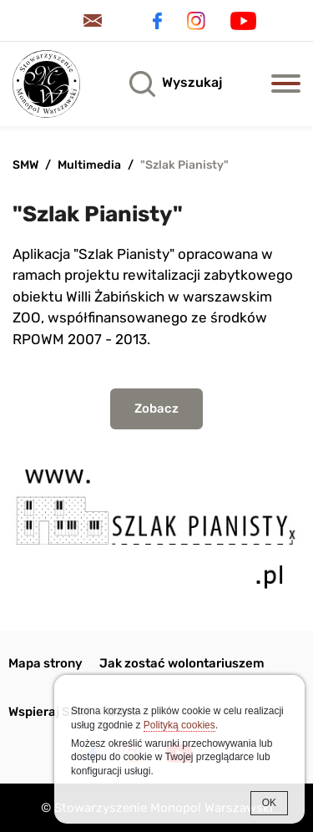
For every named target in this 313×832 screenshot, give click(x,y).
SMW (25, 165)
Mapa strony (45, 663)
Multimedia (89, 165)
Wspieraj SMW (49, 711)
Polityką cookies (179, 725)
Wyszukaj (192, 82)
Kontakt (96, 20)
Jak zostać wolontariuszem (182, 663)
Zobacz (156, 408)
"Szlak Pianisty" (184, 165)
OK (269, 803)
